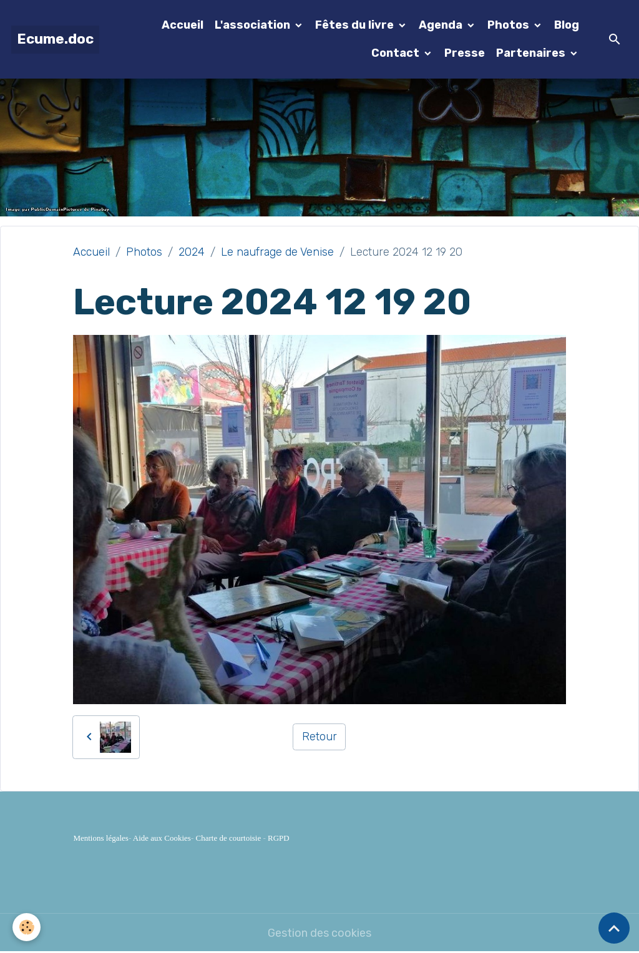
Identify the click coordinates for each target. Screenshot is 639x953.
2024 (191, 252)
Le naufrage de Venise (277, 252)
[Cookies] (26, 927)
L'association (254, 25)
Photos (509, 25)
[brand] (55, 40)
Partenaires (532, 53)
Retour (319, 736)
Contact (396, 53)
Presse (464, 53)
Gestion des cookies (319, 933)
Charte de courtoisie (228, 838)
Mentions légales (100, 838)
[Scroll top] (614, 928)
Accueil (182, 25)
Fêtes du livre (355, 25)
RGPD (279, 838)
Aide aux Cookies (162, 838)
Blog (566, 25)
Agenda (442, 25)
